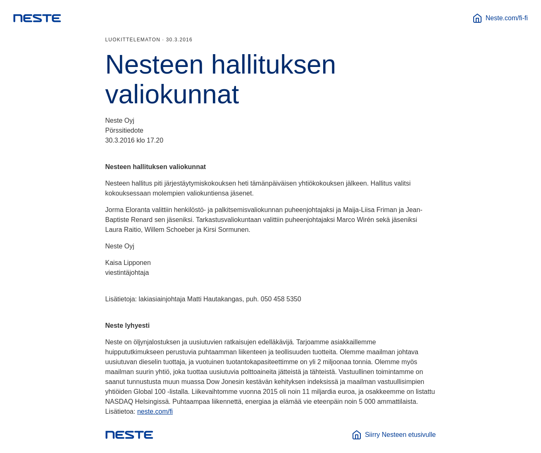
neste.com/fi (155, 411)
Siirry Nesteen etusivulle (394, 435)
